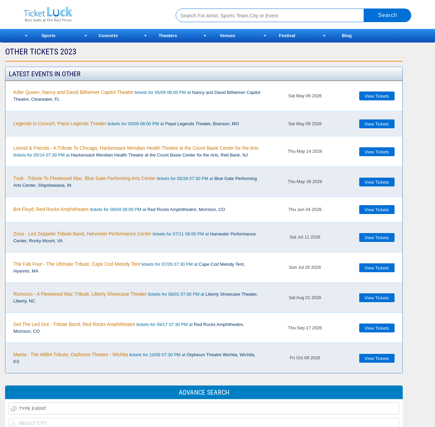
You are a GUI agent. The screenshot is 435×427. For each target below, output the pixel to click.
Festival (287, 35)
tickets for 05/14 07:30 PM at (135, 151)
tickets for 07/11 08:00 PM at (134, 237)
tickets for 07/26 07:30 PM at (129, 267)
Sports (48, 35)
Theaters (168, 35)
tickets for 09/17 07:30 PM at (128, 328)
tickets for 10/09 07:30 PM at (134, 358)
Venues (227, 35)
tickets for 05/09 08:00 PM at (136, 95)
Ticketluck (91, 14)
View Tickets (377, 96)
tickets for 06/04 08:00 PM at (119, 209)
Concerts (108, 35)
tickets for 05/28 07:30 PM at (135, 182)
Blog (347, 35)
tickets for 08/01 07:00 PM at (135, 297)
